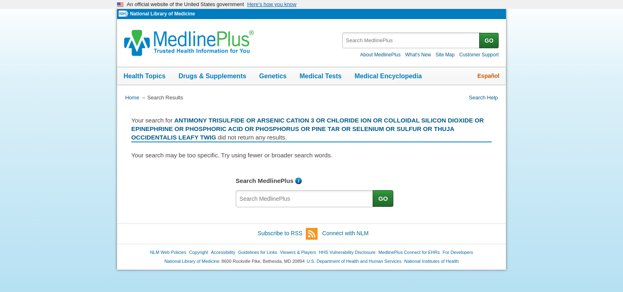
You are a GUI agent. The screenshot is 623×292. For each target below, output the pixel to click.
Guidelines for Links (257, 252)
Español (488, 76)
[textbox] (411, 40)
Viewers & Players (298, 252)
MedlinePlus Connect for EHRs (409, 252)
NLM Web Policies (168, 252)
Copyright (198, 252)
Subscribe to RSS (288, 234)
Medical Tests (320, 76)
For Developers (458, 252)
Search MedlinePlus (265, 180)
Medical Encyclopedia (388, 76)
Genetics (273, 76)
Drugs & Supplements (212, 76)
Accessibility (223, 252)
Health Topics (145, 76)
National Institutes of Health (431, 261)
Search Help (483, 97)
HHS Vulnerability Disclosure (347, 252)
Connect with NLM (345, 233)
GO (488, 40)
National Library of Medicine (162, 14)
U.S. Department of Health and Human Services (354, 261)
